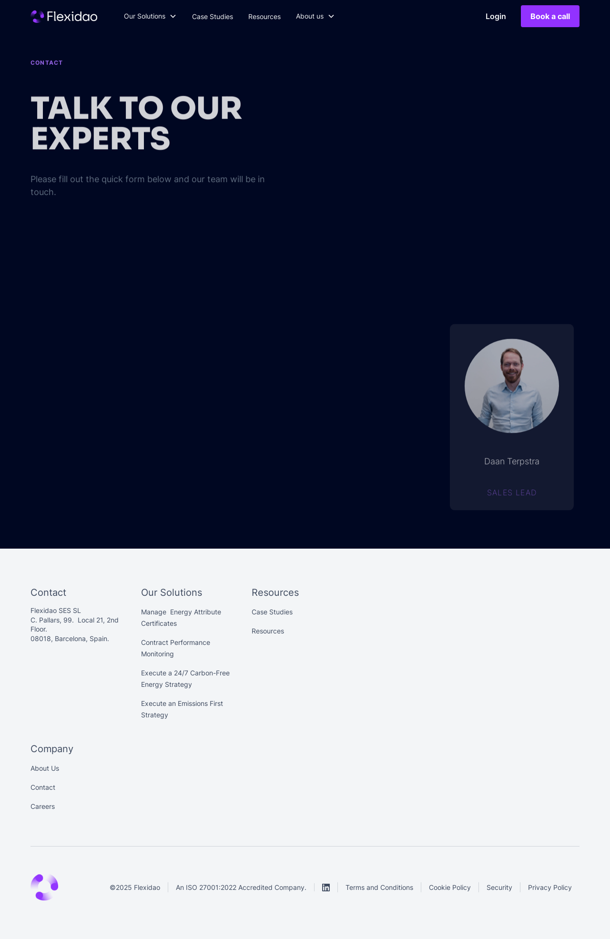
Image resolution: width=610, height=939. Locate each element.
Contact (42, 787)
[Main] (63, 16)
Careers (42, 806)
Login (496, 16)
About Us (44, 768)
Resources (264, 16)
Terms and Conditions (379, 887)
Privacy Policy (550, 887)
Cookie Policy (450, 887)
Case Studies (212, 16)
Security (499, 887)
